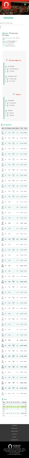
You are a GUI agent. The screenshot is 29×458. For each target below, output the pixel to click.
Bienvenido (14, 425)
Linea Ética (14, 434)
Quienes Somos (14, 431)
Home (7, 13)
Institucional (14, 428)
